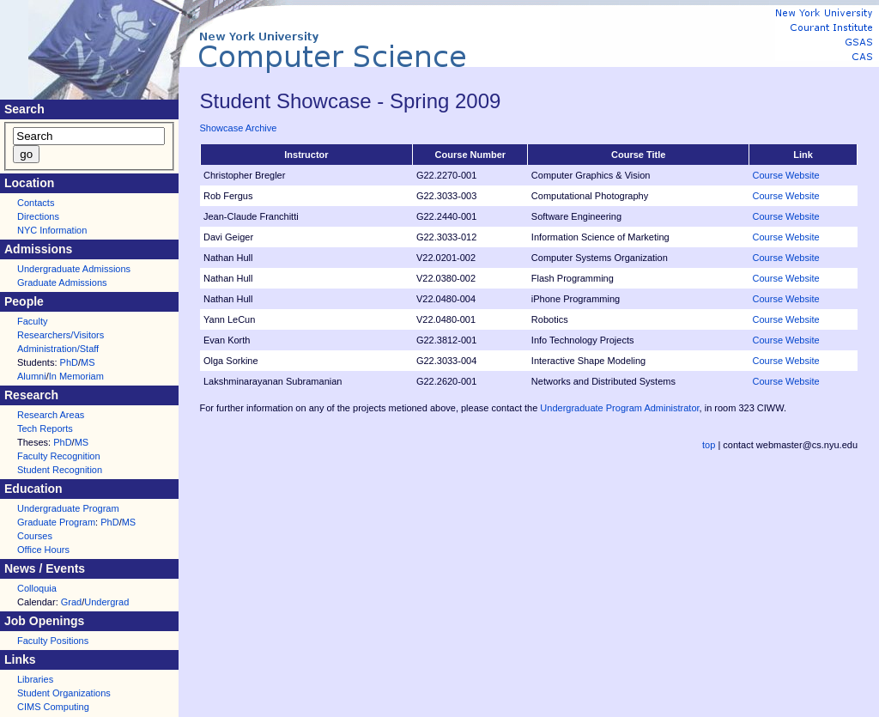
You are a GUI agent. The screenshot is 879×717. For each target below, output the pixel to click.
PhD (69, 362)
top (708, 445)
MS (88, 362)
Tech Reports (45, 428)
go (26, 154)
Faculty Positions (52, 640)
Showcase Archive (238, 128)
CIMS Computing (53, 707)
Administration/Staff (58, 348)
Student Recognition (59, 470)
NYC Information (52, 230)
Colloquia (37, 588)
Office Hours (43, 549)
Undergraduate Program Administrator (619, 408)
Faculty (32, 321)
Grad (71, 602)
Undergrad (106, 602)
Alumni (31, 376)
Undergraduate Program (68, 508)
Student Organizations (64, 693)
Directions (38, 216)
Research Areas (50, 415)
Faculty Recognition (58, 456)
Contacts (35, 202)
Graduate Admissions (62, 282)
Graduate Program (56, 522)
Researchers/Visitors (60, 335)
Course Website (786, 175)
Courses (34, 536)
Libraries (35, 679)
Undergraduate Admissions (73, 269)
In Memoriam (76, 376)
